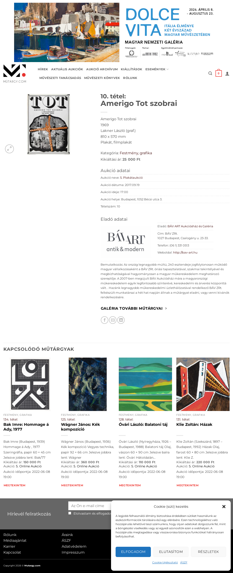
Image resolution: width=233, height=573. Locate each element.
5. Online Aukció (29, 466)
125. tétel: (68, 419)
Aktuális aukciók (67, 69)
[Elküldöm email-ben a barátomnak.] (112, 320)
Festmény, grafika (136, 153)
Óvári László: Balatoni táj (143, 424)
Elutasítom (171, 551)
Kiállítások (131, 69)
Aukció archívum (102, 69)
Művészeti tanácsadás (60, 78)
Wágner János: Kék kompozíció (80, 427)
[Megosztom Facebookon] (104, 320)
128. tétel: (126, 419)
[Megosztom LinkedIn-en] (121, 320)
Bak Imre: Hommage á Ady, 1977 (26, 427)
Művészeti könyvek (102, 78)
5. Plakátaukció (131, 177)
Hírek (43, 69)
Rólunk (130, 78)
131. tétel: (183, 419)
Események (157, 69)
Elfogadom (133, 551)
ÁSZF (183, 562)
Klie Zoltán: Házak (194, 424)
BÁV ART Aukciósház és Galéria (190, 226)
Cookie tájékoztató (165, 562)
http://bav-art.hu (185, 252)
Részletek (208, 551)
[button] (224, 506)
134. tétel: (10, 419)
